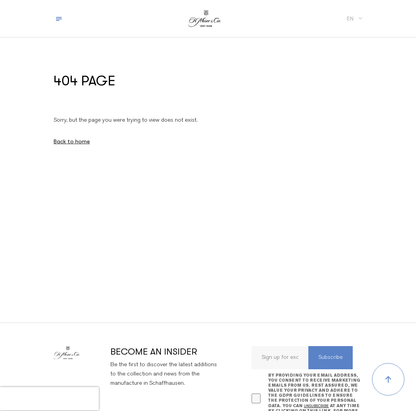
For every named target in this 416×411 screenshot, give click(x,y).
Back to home (72, 141)
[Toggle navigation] (59, 18)
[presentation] (49, 398)
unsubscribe (316, 406)
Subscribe (330, 357)
